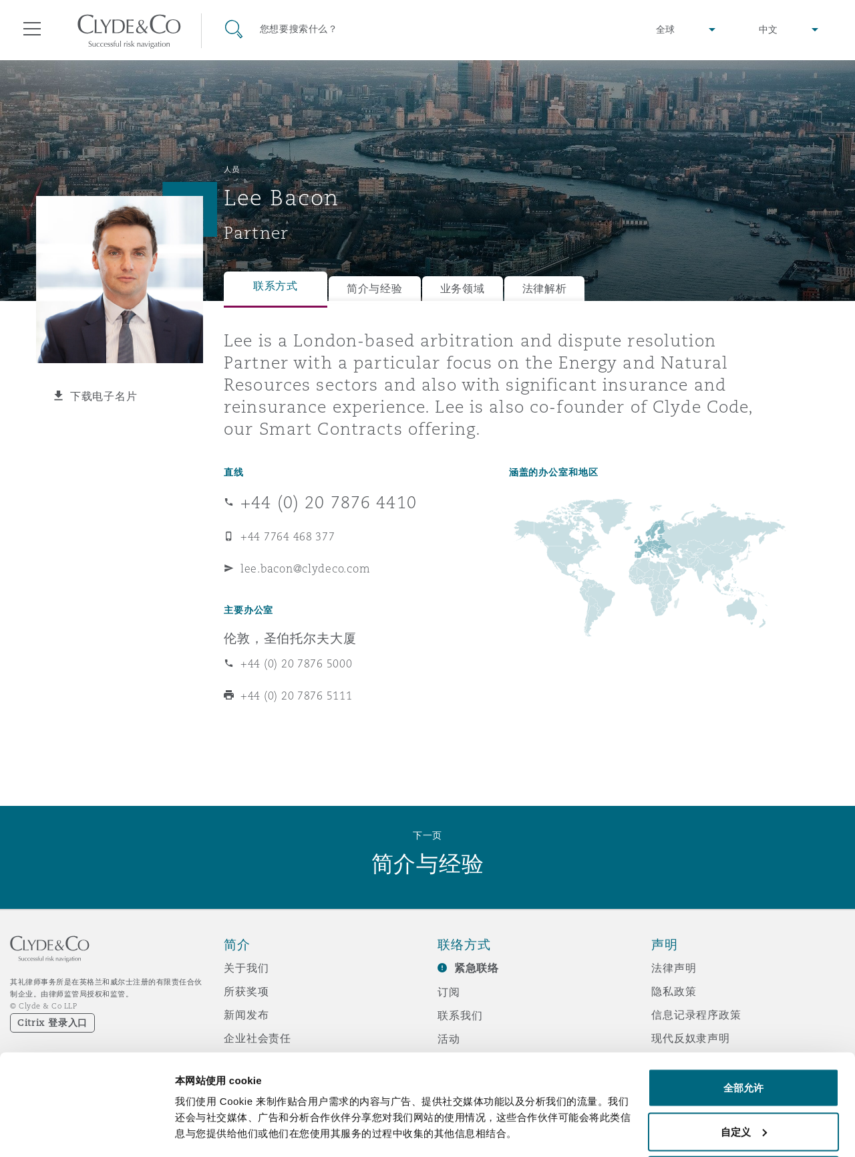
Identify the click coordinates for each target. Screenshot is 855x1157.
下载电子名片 (103, 396)
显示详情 (195, 1116)
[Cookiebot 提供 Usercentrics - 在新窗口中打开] (86, 1131)
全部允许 (743, 1033)
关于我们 (246, 967)
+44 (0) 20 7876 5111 (296, 695)
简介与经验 (375, 289)
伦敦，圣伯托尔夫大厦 (290, 638)
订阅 (449, 991)
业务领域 (462, 289)
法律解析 (544, 289)
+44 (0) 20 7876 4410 (328, 502)
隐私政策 (673, 991)
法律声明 (673, 967)
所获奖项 (246, 991)
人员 (231, 169)
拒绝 (743, 1121)
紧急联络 (476, 968)
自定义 (744, 1077)
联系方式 (275, 286)
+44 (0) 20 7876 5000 (296, 663)
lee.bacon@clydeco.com (305, 568)
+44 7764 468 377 (287, 536)
